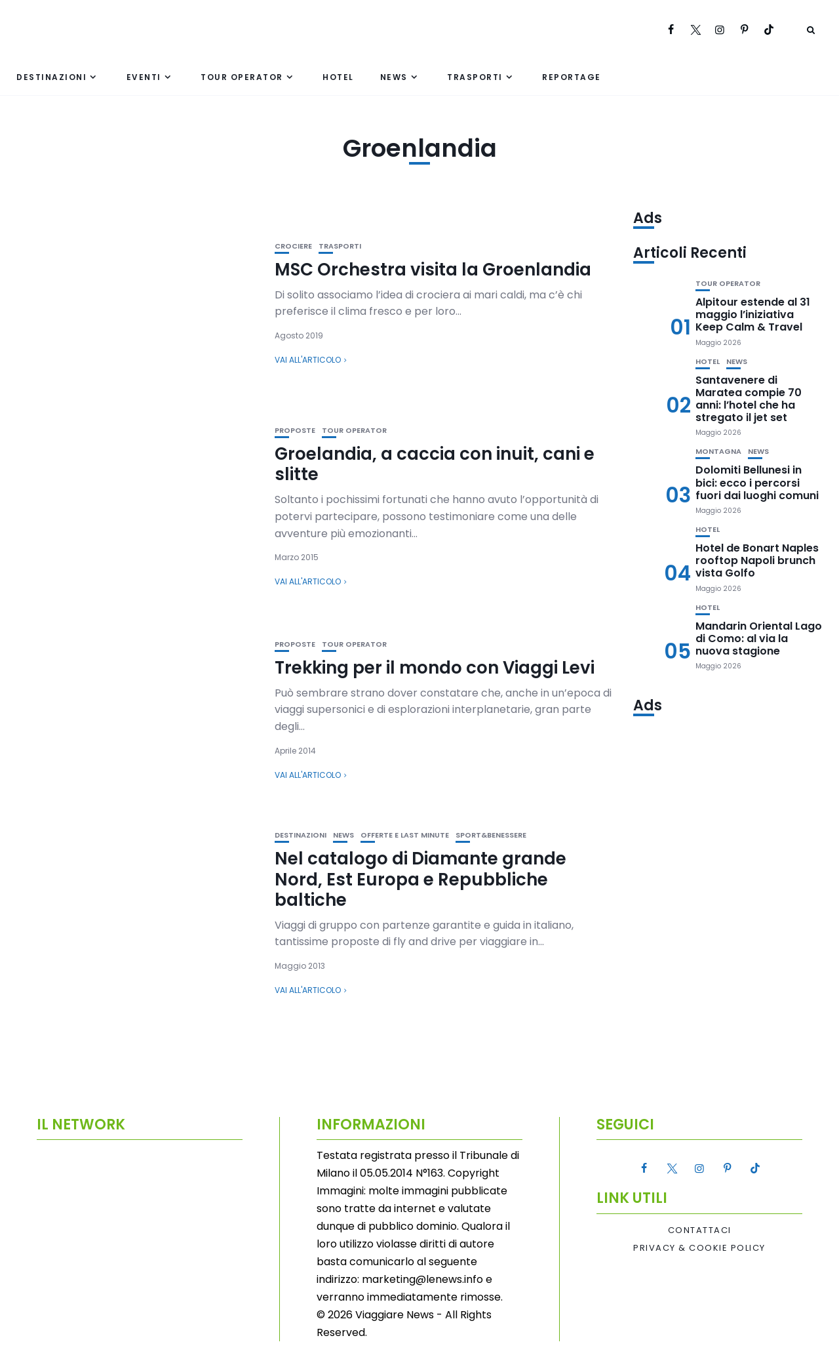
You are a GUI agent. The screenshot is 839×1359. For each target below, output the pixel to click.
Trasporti (475, 77)
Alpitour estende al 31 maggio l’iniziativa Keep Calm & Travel (752, 314)
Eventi (144, 77)
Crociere (293, 246)
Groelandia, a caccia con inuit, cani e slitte (435, 464)
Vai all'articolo (308, 359)
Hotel (338, 77)
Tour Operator (242, 77)
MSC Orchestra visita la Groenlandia (433, 269)
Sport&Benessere (491, 835)
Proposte (295, 430)
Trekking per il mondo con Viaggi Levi (435, 668)
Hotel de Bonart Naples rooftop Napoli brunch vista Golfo (757, 560)
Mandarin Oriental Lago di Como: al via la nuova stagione (758, 639)
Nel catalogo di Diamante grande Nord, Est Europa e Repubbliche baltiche (420, 879)
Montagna (718, 451)
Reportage (571, 77)
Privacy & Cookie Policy (699, 1248)
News (394, 77)
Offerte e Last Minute (405, 835)
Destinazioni (51, 77)
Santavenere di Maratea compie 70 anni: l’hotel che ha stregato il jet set (748, 399)
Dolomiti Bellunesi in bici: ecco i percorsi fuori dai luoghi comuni (757, 482)
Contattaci (700, 1230)
